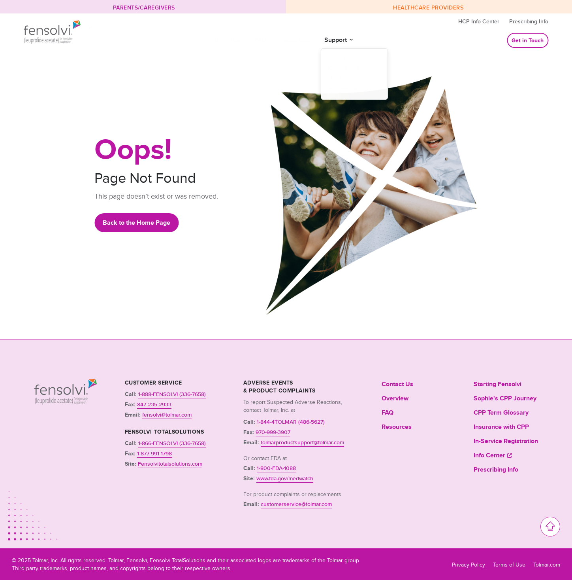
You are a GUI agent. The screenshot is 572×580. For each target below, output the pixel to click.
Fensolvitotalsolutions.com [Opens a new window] (170, 464)
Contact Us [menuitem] (397, 384)
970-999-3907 (273, 432)
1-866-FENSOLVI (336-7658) (172, 443)
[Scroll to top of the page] (550, 526)
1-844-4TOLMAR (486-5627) (291, 422)
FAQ (261, 40)
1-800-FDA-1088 (276, 468)
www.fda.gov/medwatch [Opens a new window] (284, 478)
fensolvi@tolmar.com (167, 414)
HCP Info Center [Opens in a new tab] (478, 21)
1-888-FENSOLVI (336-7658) (172, 394)
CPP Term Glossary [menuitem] (501, 412)
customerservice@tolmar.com (296, 504)
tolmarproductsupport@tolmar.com (302, 442)
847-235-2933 (154, 404)
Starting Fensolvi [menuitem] (497, 384)
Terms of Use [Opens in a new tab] (509, 565)
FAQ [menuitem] (387, 412)
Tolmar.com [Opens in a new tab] (546, 565)
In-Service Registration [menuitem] (506, 441)
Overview (227, 40)
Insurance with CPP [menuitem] (501, 427)
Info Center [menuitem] (489, 455)
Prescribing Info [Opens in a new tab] (528, 21)
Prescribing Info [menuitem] (496, 469)
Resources (295, 40)
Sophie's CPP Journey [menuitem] (505, 398)
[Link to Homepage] (65, 402)
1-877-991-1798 (154, 453)
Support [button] (335, 40)
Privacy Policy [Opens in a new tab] (468, 565)
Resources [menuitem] (397, 427)
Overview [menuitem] (395, 398)
